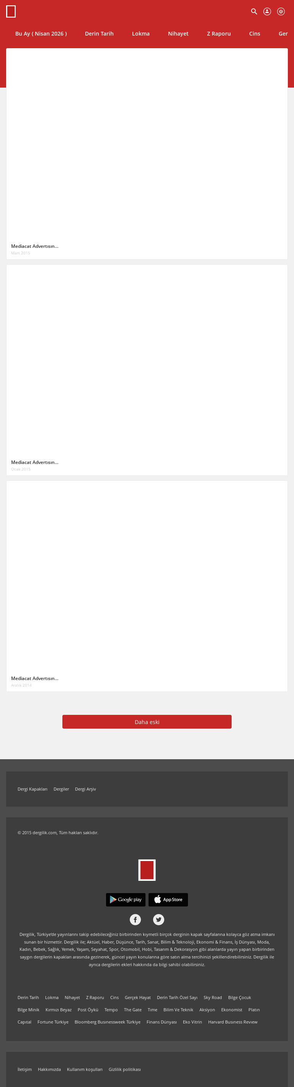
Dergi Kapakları (32, 789)
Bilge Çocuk (239, 997)
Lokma (141, 33)
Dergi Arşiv (85, 789)
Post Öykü (88, 1009)
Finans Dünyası (162, 1022)
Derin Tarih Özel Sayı (177, 997)
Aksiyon (207, 1009)
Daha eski (147, 722)
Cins (254, 33)
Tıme (152, 1009)
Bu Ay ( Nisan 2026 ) (41, 33)
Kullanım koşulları (85, 1069)
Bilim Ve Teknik (178, 1009)
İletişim (25, 1069)
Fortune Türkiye (53, 1022)
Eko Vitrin (192, 1022)
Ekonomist (231, 1009)
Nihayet (178, 33)
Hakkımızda (49, 1069)
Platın (254, 1009)
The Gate (133, 1009)
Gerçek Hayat (138, 997)
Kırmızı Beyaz (59, 1009)
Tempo (111, 1009)
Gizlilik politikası (125, 1069)
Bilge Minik (28, 1009)
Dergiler (61, 789)
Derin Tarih (99, 33)
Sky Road (213, 997)
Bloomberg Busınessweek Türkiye (107, 1022)
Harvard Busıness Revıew (233, 1022)
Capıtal (24, 1022)
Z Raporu (219, 33)
